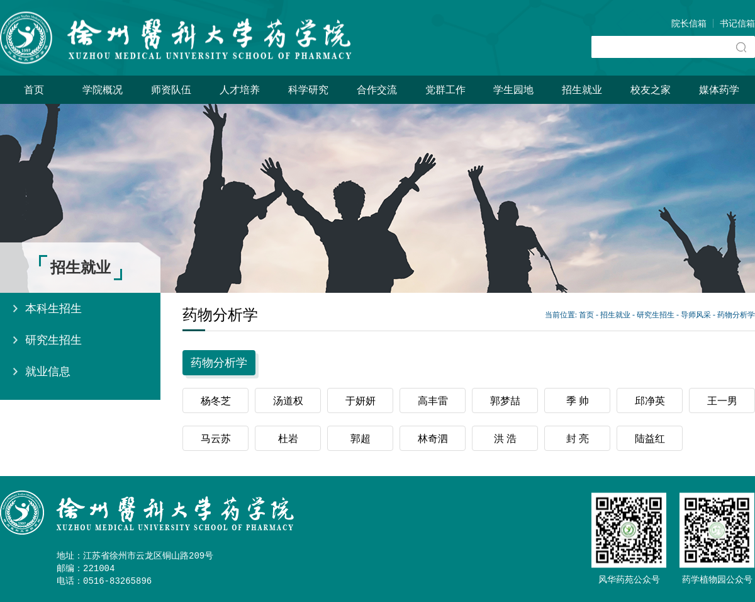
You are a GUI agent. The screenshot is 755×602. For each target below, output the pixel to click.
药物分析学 (736, 314)
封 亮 (577, 438)
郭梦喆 (505, 400)
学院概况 (102, 89)
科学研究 (308, 89)
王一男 (722, 400)
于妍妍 (360, 400)
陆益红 (650, 438)
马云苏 (216, 438)
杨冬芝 (216, 400)
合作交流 (377, 89)
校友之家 (650, 89)
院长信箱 (689, 23)
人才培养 (240, 89)
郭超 (360, 438)
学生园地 (513, 89)
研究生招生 (53, 340)
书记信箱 (737, 23)
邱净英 (650, 400)
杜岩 (288, 438)
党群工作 (445, 89)
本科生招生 (53, 308)
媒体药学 (719, 89)
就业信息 (47, 371)
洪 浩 (505, 438)
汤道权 (288, 400)
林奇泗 (433, 438)
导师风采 (696, 314)
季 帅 (577, 400)
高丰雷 (433, 400)
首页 (34, 89)
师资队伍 (171, 89)
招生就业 (582, 89)
